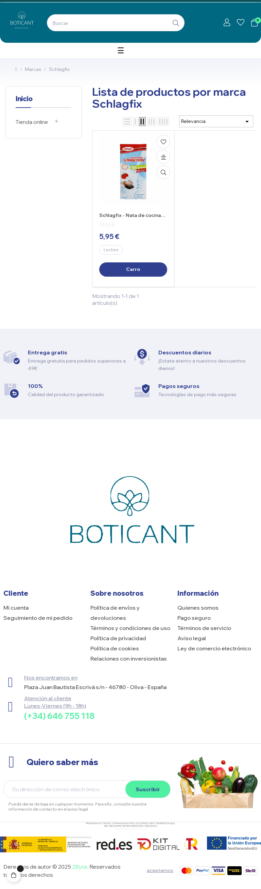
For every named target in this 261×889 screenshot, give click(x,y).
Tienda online (32, 122)
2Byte (79, 866)
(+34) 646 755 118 (59, 716)
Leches (111, 249)
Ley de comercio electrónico (214, 648)
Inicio (24, 98)
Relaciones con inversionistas (128, 658)
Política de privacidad (118, 638)
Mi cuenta (16, 607)
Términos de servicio (204, 628)
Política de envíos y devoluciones (115, 612)
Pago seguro (194, 617)
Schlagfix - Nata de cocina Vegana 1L (130, 215)
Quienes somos (198, 607)
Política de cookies (114, 648)
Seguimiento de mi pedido (37, 617)
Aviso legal (191, 638)
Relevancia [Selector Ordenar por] (216, 121)
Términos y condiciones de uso (130, 628)
